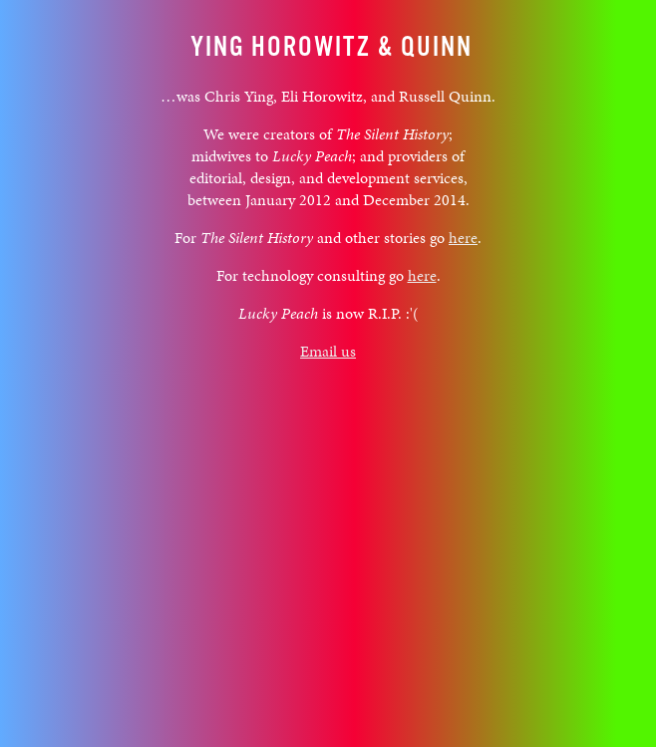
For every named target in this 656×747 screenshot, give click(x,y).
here (463, 237)
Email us (328, 351)
